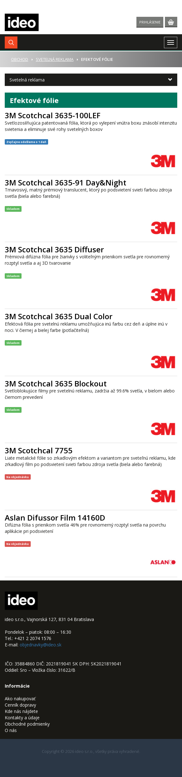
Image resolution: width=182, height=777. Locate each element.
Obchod (19, 59)
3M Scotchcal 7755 (38, 450)
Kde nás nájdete (21, 711)
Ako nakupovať (20, 699)
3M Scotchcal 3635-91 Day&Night (65, 182)
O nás (11, 730)
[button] (11, 42)
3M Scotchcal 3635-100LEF (52, 115)
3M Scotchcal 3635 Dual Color (58, 316)
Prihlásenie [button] (149, 22)
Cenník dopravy (20, 705)
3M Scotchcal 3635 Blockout (56, 383)
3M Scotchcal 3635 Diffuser (54, 249)
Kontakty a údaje (22, 718)
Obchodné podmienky (27, 724)
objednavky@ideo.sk (40, 645)
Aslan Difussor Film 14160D (55, 517)
